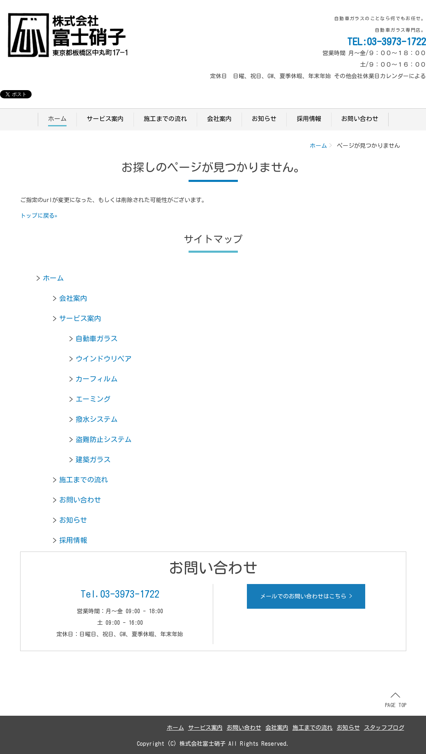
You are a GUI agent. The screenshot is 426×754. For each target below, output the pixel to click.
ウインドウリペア (103, 358)
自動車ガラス (96, 338)
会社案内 (219, 119)
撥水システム (96, 419)
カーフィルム (96, 378)
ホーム (57, 119)
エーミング (93, 399)
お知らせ (264, 119)
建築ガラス (93, 459)
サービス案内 (105, 119)
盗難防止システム (103, 439)
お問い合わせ (359, 119)
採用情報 (309, 119)
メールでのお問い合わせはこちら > (306, 596)
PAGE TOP (395, 700)
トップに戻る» (39, 216)
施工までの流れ (165, 119)
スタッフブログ (384, 728)
